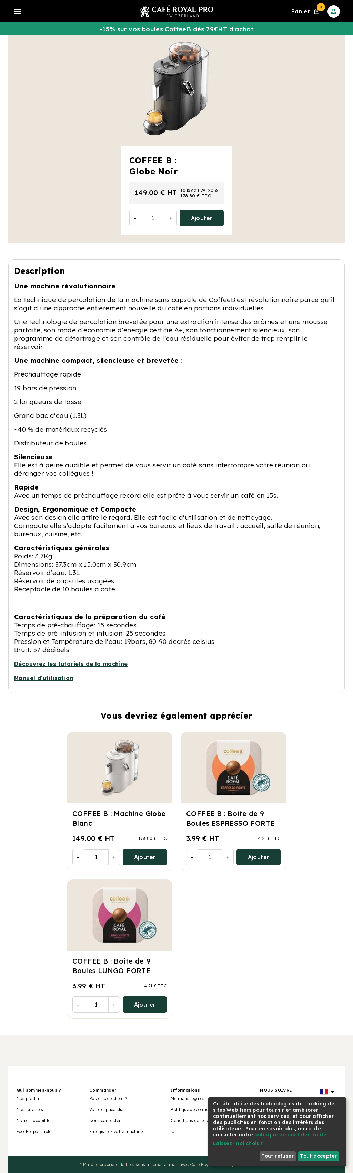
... (172, 1131)
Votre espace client (108, 1109)
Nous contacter (105, 1120)
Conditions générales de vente (201, 1120)
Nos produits (30, 1098)
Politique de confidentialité (198, 1109)
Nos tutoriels (30, 1109)
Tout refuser (277, 1156)
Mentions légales (187, 1098)
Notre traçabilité (34, 1120)
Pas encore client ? (108, 1098)
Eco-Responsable (34, 1131)
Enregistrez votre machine (116, 1131)
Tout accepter (318, 1156)
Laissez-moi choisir (238, 1143)
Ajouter (202, 218)
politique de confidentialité (290, 1135)
